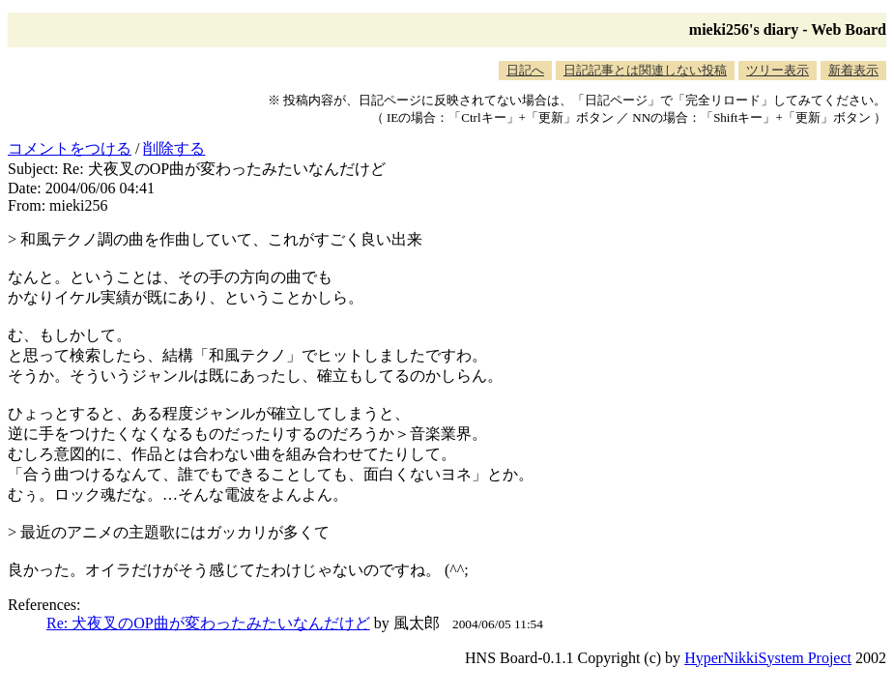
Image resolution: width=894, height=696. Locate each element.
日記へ (525, 70)
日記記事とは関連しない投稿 (645, 70)
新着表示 (853, 70)
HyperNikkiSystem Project (767, 658)
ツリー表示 (777, 70)
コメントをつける (69, 148)
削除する (174, 148)
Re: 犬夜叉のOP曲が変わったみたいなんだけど (208, 623)
